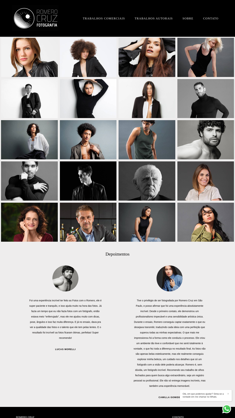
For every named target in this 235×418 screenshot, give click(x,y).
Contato (211, 18)
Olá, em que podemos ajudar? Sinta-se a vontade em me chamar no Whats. (203, 395)
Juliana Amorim (65, 339)
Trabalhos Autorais (154, 18)
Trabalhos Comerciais (104, 18)
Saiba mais (67, 395)
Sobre (187, 18)
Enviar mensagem (185, 375)
